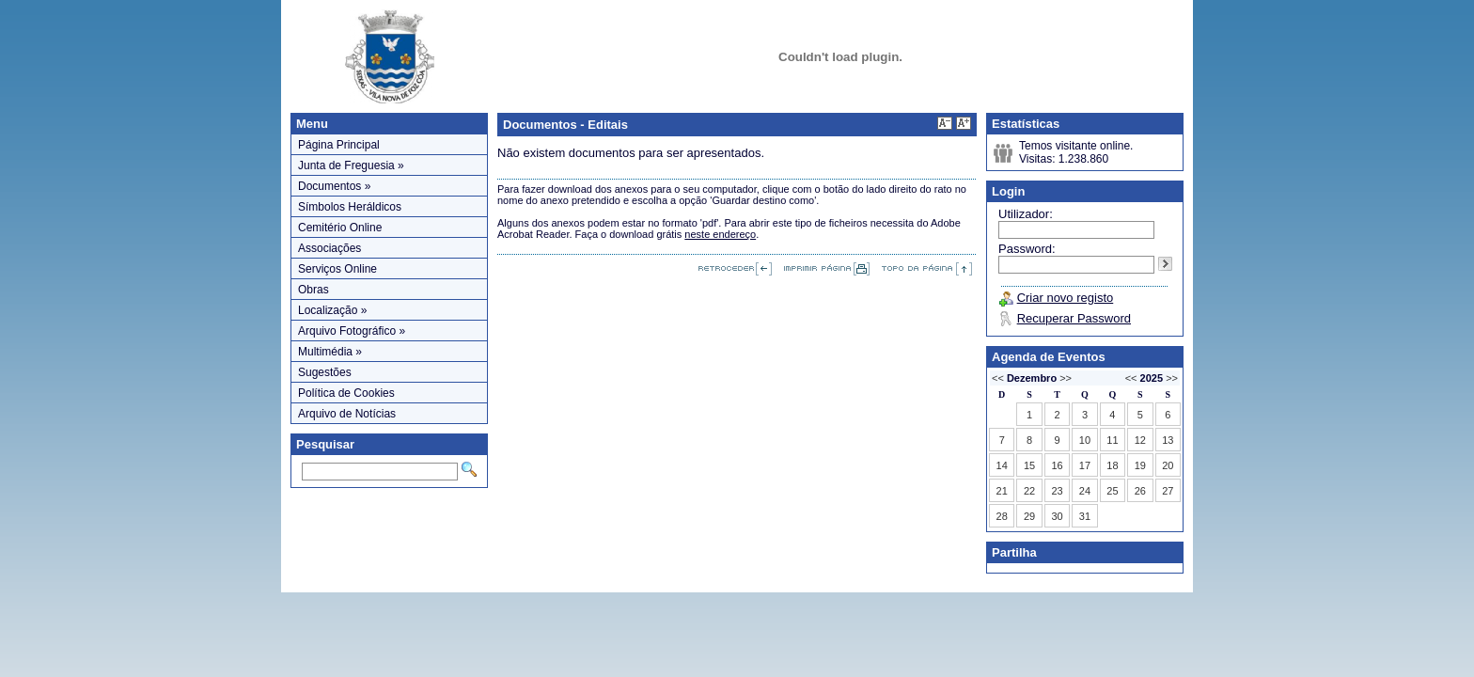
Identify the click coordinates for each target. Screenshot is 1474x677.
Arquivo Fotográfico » (351, 331)
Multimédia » (330, 351)
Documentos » (334, 186)
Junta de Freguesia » (351, 165)
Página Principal (339, 144)
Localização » (332, 310)
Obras (313, 289)
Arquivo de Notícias (347, 413)
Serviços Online (337, 269)
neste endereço (720, 234)
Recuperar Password (1074, 318)
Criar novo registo (1065, 298)
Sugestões (325, 372)
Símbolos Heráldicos (349, 206)
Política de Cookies (346, 393)
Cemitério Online (340, 227)
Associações (329, 248)
